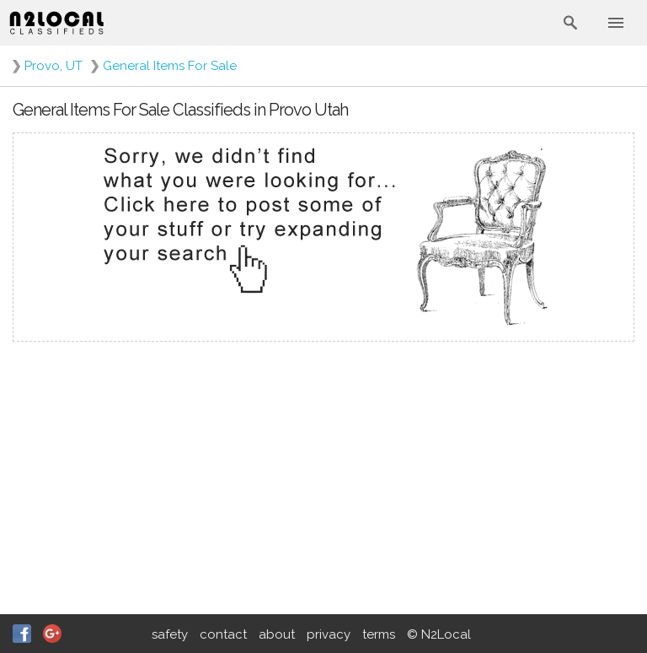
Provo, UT (53, 65)
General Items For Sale (170, 65)
